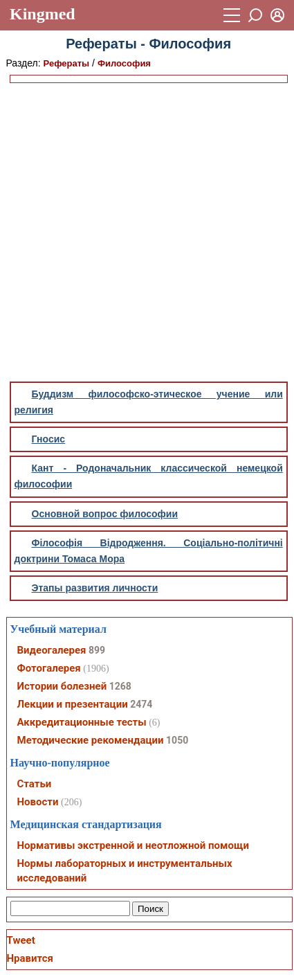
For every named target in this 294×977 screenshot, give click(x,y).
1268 (120, 686)
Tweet (21, 940)
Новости (38, 802)
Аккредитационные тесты (82, 722)
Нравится (30, 958)
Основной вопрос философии (105, 513)
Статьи (34, 784)
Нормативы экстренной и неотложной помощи (133, 845)
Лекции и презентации (72, 704)
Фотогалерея (49, 668)
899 (97, 650)
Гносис (49, 439)
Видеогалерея (51, 650)
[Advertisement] (145, 232)
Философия (124, 63)
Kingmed (42, 14)
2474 (141, 704)
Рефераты (67, 63)
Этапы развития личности (95, 587)
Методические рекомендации (90, 740)
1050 (177, 740)
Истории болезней (62, 686)
